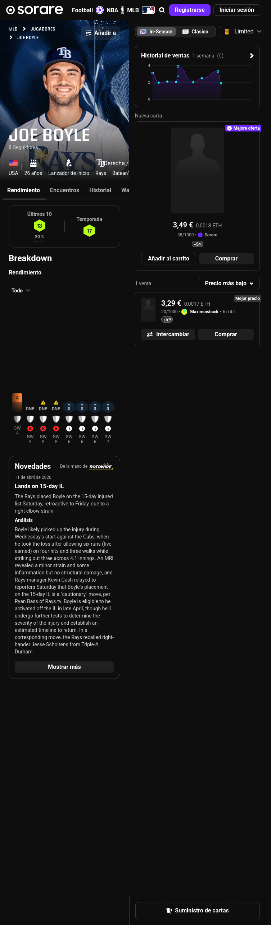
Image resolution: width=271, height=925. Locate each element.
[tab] (195, 32)
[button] (162, 10)
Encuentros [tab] (64, 190)
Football (88, 10)
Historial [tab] (100, 190)
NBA (115, 10)
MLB (141, 10)
